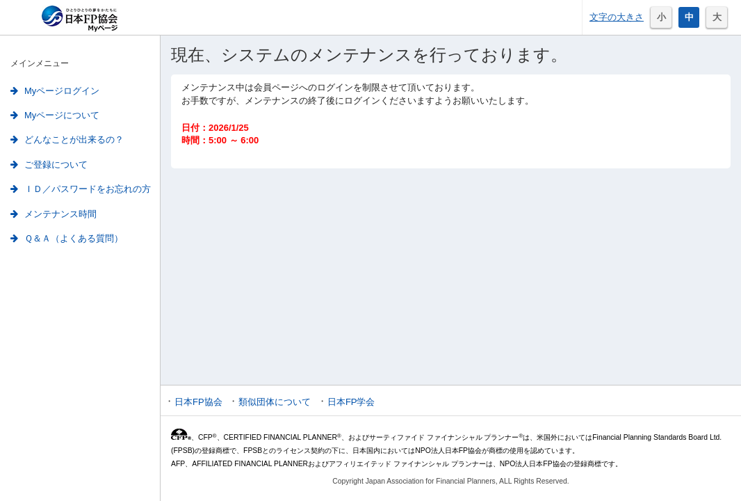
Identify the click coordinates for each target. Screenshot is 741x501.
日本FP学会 (351, 402)
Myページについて (54, 115)
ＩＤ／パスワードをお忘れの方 (80, 189)
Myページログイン (54, 91)
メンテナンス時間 (53, 214)
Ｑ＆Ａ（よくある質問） (66, 238)
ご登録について (49, 164)
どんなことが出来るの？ (67, 139)
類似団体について (274, 402)
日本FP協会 (198, 402)
